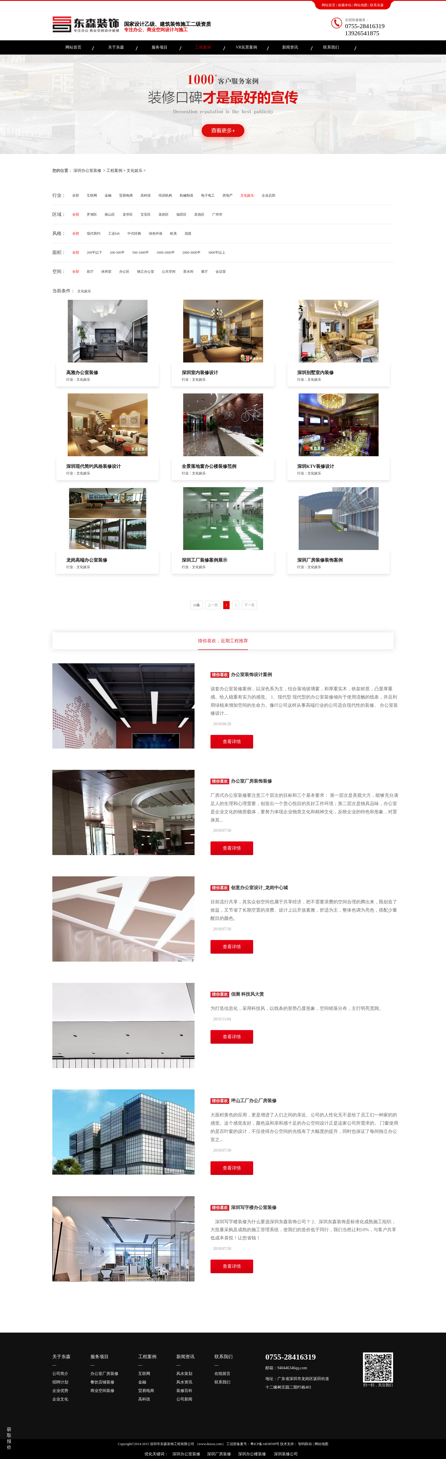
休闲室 (106, 272)
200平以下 (94, 253)
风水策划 (184, 1374)
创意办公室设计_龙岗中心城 (249, 887)
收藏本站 (345, 5)
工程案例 (203, 47)
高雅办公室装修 (82, 372)
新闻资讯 (290, 47)
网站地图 (360, 5)
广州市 (217, 214)
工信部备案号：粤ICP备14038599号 (253, 1444)
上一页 (213, 605)
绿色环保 (155, 233)
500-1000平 (140, 253)
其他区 (199, 214)
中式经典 (134, 233)
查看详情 (232, 741)
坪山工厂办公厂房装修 (243, 1100)
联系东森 (377, 5)
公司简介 (60, 1374)
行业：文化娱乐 (78, 380)
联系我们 (331, 47)
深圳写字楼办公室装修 (243, 1207)
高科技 (146, 195)
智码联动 (305, 1444)
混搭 (188, 233)
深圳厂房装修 (217, 1454)
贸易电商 (126, 195)
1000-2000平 (165, 253)
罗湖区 (92, 214)
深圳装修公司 (285, 1454)
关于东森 (116, 47)
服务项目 (160, 47)
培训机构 (165, 195)
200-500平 (117, 253)
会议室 (221, 272)
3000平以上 (216, 253)
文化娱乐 (135, 170)
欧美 (173, 233)
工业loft (114, 233)
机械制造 (186, 195)
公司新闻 (184, 1399)
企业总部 (268, 195)
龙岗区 (163, 214)
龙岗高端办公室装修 (86, 560)
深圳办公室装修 (87, 170)
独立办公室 (145, 272)
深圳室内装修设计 (200, 372)
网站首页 (328, 5)
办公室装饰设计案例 (241, 674)
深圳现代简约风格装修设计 (93, 466)
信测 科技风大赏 (237, 994)
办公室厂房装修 (104, 1374)
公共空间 (168, 272)
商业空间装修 (102, 1391)
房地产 (227, 195)
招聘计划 (60, 1382)
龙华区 (128, 214)
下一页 (249, 605)
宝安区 (146, 214)
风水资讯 (184, 1382)
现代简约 (93, 233)
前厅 (90, 272)
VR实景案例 (246, 47)
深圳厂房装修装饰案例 (320, 560)
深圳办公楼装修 (251, 1454)
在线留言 (222, 1374)
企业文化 (60, 1399)
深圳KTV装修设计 (315, 466)
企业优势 (60, 1391)
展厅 (204, 272)
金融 (108, 195)
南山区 (110, 214)
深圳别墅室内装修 (315, 372)
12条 (196, 605)
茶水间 (188, 272)
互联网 (92, 195)
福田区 (181, 214)
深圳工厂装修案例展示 (204, 560)
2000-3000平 (191, 253)
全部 (75, 195)
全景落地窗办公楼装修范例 (209, 466)
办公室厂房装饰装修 (241, 781)
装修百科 (184, 1391)
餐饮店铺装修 (102, 1382)
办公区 (124, 272)
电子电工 (208, 195)
